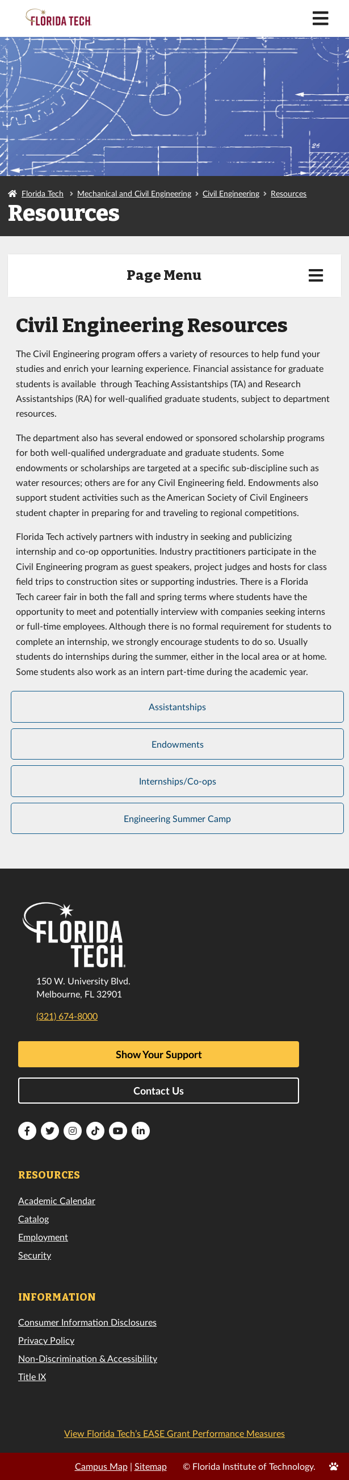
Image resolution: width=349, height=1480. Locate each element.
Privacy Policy (46, 1340)
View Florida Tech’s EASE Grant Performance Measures (174, 1433)
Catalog (33, 1218)
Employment (43, 1236)
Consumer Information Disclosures (87, 1322)
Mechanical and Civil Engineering (134, 193)
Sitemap (150, 1466)
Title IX (32, 1376)
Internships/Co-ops (177, 780)
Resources (288, 193)
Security (34, 1255)
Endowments (178, 744)
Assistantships (177, 706)
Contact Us (158, 1090)
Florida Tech (43, 193)
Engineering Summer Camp (177, 818)
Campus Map (101, 1466)
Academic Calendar (56, 1200)
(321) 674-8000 (67, 1016)
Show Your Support (159, 1054)
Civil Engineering (231, 193)
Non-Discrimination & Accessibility (87, 1358)
